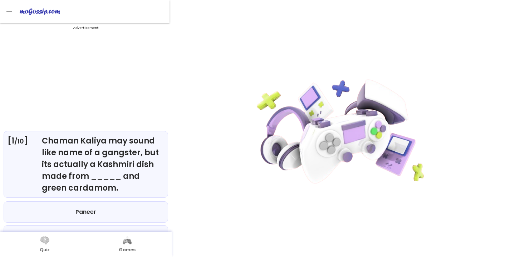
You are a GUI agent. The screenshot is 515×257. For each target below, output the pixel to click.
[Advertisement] (85, 78)
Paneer (85, 212)
